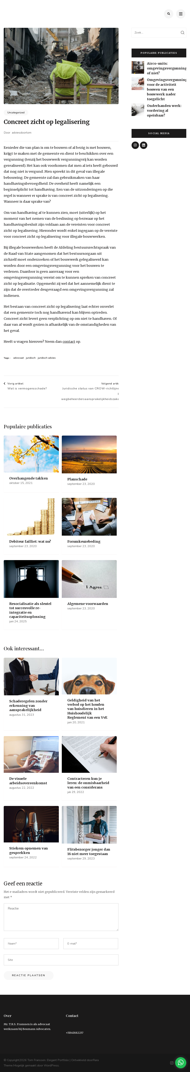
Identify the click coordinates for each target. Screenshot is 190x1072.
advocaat (18, 358)
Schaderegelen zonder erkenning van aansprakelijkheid (28, 705)
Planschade (77, 479)
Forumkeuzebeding (83, 541)
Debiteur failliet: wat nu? (30, 541)
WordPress (51, 1065)
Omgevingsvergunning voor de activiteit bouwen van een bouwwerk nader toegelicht (167, 89)
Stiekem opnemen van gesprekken (28, 850)
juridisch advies (47, 358)
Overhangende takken (28, 478)
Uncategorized (15, 112)
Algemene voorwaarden (87, 604)
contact (69, 341)
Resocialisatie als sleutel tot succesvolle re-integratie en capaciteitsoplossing (30, 610)
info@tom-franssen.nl (80, 1024)
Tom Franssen (36, 1060)
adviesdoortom (21, 133)
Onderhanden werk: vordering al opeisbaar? (164, 110)
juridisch (31, 358)
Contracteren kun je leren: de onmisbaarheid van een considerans (88, 782)
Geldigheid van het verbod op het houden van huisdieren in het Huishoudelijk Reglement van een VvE (87, 709)
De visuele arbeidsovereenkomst (28, 780)
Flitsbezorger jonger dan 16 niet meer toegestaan (88, 851)
